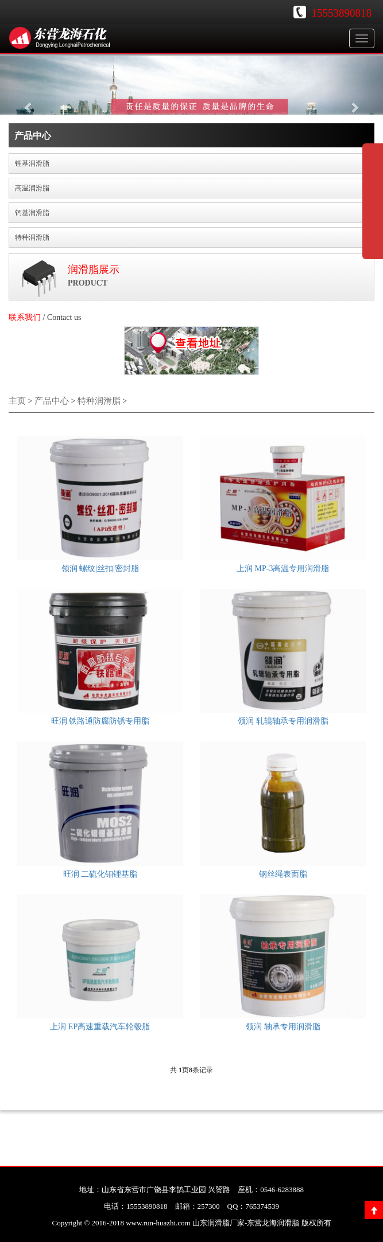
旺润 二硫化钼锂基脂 (100, 874)
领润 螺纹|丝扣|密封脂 (100, 568)
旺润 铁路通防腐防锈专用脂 (100, 721)
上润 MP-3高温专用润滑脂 (283, 568)
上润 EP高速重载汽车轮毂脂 (100, 1026)
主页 (17, 400)
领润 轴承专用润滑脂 (283, 1026)
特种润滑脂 (99, 400)
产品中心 (51, 400)
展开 (372, 209)
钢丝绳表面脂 (283, 874)
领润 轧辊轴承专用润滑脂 (283, 721)
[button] (28, 101)
